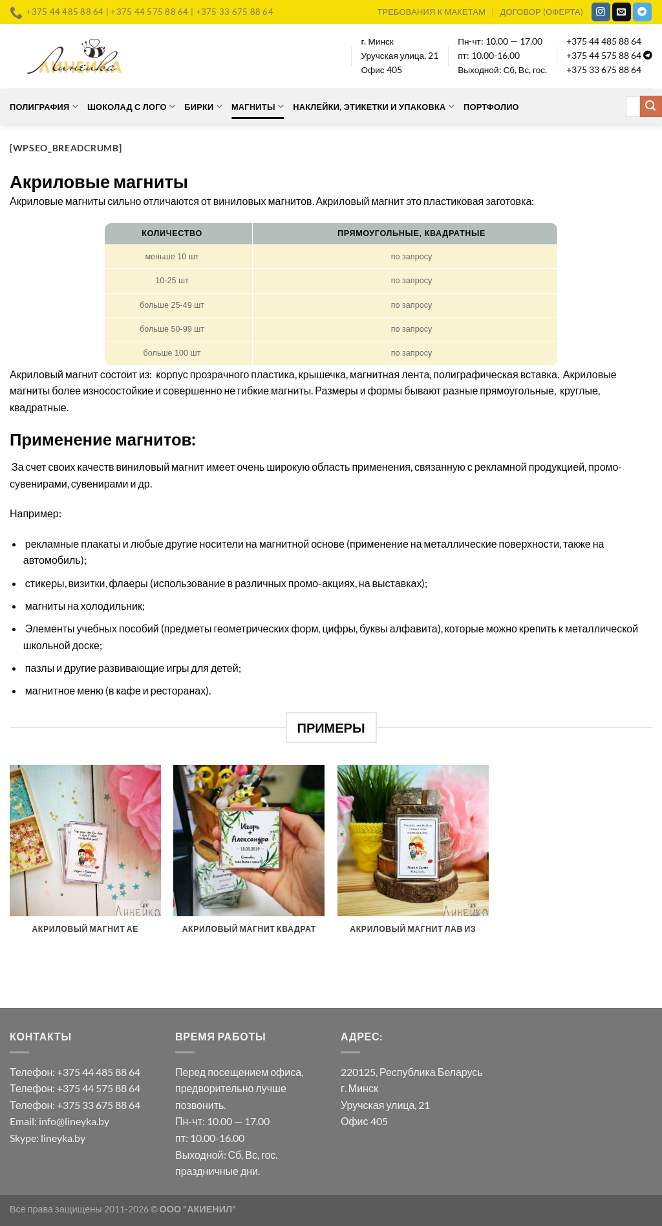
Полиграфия (44, 106)
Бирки (203, 106)
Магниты (257, 106)
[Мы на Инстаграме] (601, 12)
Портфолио (491, 107)
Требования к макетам (431, 11)
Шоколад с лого (131, 106)
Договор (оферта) (542, 11)
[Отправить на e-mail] (621, 12)
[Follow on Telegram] (642, 12)
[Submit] (651, 107)
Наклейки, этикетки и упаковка (373, 106)
